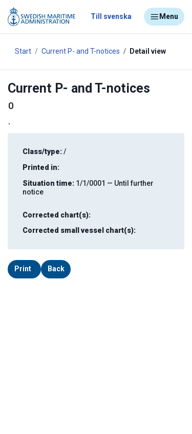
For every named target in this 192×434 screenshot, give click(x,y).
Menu (164, 16)
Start (23, 51)
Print (22, 269)
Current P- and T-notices (80, 51)
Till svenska (111, 16)
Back (56, 269)
